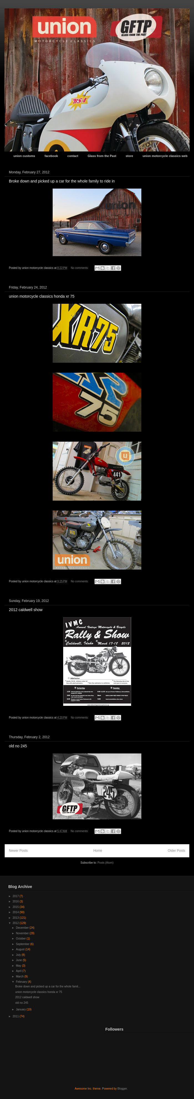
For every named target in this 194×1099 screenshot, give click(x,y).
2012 (15, 923)
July (19, 954)
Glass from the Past (102, 156)
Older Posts (176, 851)
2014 (15, 912)
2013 (15, 917)
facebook (51, 156)
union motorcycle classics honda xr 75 (42, 296)
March (20, 976)
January (21, 1009)
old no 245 (18, 746)
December (22, 927)
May (19, 965)
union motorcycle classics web (164, 156)
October (21, 938)
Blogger (122, 1088)
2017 (15, 896)
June (19, 960)
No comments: (80, 267)
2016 (15, 901)
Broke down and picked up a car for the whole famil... (47, 986)
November (22, 933)
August (20, 949)
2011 (15, 1016)
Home (97, 851)
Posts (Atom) (106, 862)
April (19, 970)
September (23, 944)
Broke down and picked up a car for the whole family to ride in (62, 181)
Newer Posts (18, 851)
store (129, 156)
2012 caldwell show (25, 610)
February (22, 981)
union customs (24, 156)
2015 (15, 906)
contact (72, 156)
